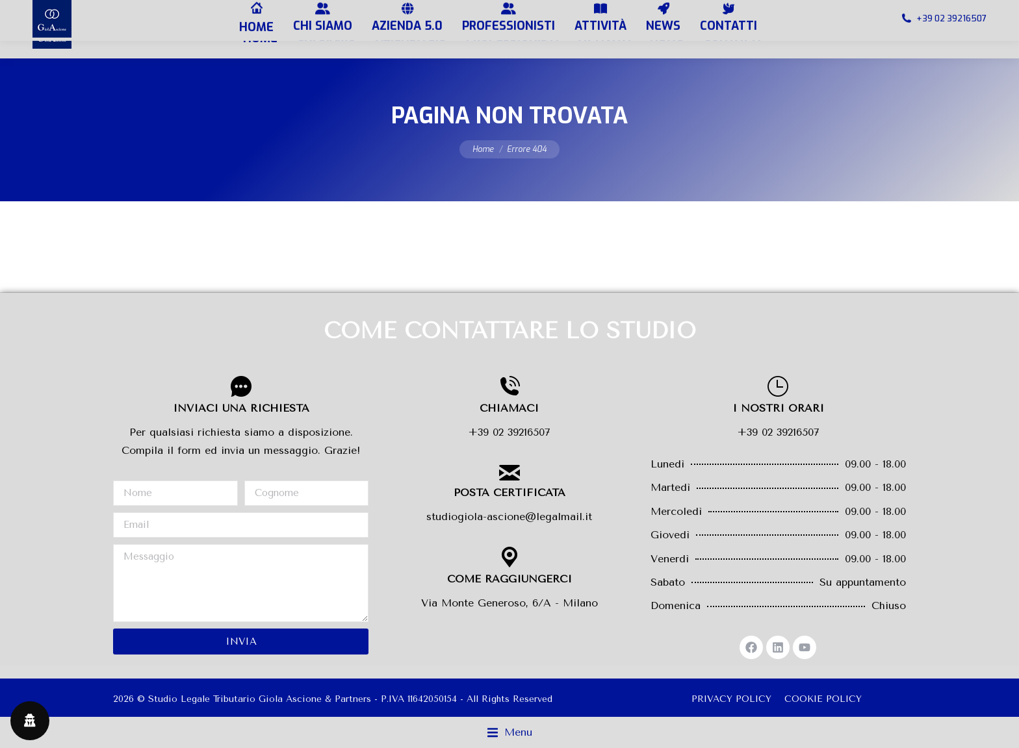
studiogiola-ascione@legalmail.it (509, 516)
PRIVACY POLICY (731, 698)
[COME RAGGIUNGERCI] (509, 557)
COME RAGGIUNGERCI (509, 579)
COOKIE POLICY (823, 698)
